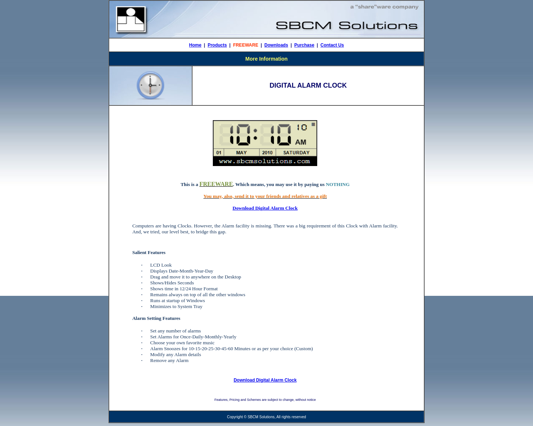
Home (195, 45)
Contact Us (332, 45)
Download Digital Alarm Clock (265, 208)
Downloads (276, 45)
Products (217, 45)
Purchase (304, 45)
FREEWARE (245, 45)
